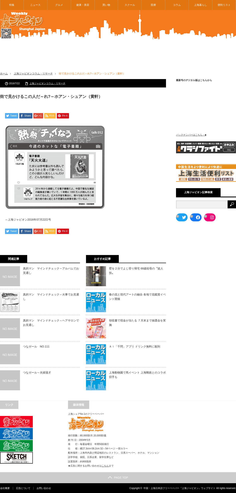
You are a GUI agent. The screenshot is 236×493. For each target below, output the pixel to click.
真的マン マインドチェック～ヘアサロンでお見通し (51, 322)
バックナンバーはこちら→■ (191, 135)
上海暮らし (200, 4)
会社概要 (5, 488)
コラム (177, 4)
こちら (105, 465)
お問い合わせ (43, 488)
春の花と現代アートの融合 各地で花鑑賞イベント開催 (137, 296)
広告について (23, 488)
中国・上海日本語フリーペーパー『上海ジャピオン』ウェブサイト (179, 488)
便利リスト (224, 4)
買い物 (106, 4)
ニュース (35, 4)
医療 (153, 4)
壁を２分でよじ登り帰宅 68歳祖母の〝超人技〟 (136, 270)
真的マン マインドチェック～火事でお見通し (51, 296)
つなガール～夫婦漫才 (37, 372)
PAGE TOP (118, 477)
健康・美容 (82, 4)
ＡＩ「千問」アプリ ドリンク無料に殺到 (134, 346)
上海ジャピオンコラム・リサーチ (33, 73)
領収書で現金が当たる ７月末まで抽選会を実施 (137, 322)
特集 (11, 4)
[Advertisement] (179, 44)
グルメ (59, 4)
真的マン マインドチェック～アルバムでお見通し (51, 270)
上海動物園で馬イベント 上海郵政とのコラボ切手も (137, 374)
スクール (130, 4)
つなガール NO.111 (36, 346)
